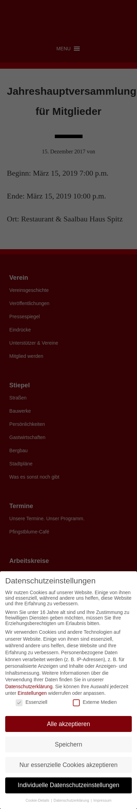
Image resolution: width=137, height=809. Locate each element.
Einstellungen (32, 693)
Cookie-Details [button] (38, 800)
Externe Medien (95, 702)
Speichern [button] (68, 744)
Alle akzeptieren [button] (68, 723)
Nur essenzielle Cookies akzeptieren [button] (68, 764)
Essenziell (31, 702)
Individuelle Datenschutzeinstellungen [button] (68, 785)
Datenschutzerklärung (28, 686)
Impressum (102, 800)
